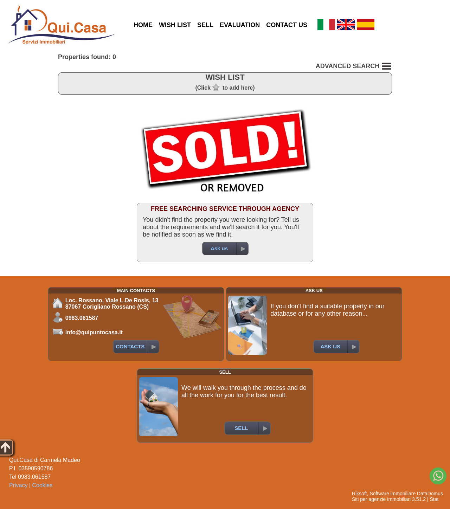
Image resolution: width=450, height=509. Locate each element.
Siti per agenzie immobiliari (381, 499)
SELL (205, 24)
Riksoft (359, 493)
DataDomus (430, 493)
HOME (143, 24)
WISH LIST (175, 24)
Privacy (18, 485)
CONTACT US (286, 24)
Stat (434, 499)
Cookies (42, 485)
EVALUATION (240, 24)
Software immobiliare (392, 493)
